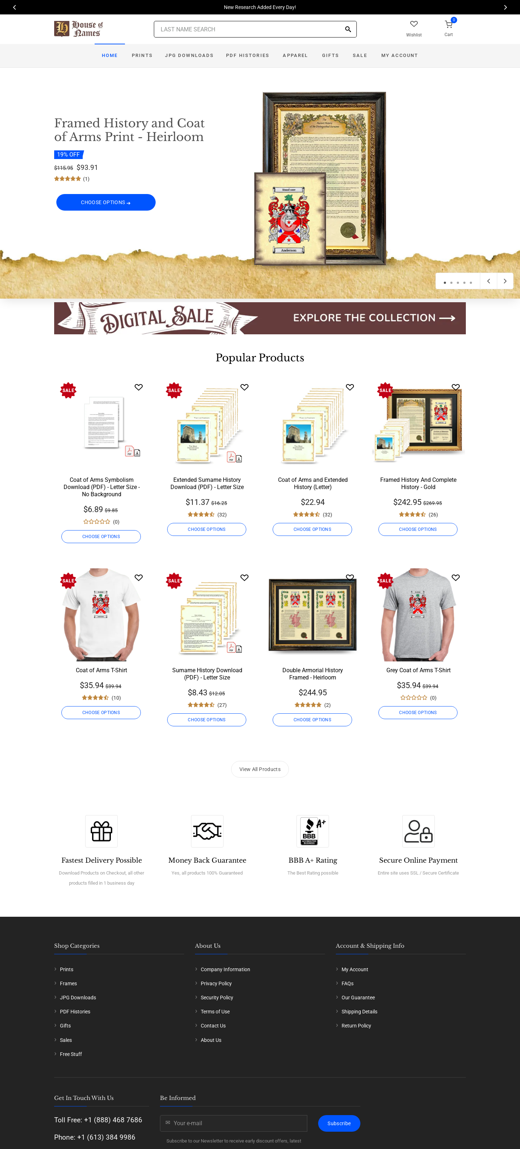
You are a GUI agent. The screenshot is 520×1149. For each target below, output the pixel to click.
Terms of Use (215, 1011)
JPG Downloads (189, 55)
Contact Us (213, 1026)
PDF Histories (247, 55)
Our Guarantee (358, 997)
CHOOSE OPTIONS (106, 202)
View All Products (260, 769)
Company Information (225, 969)
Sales (66, 1040)
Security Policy (217, 997)
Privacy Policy (216, 983)
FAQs (348, 983)
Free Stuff (71, 1054)
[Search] (348, 30)
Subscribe (339, 1123)
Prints (142, 55)
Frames (68, 983)
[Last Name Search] (255, 29)
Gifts (330, 55)
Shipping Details (359, 1011)
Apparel (295, 55)
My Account (400, 55)
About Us (211, 1040)
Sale (360, 55)
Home (110, 55)
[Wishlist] (138, 387)
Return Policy (356, 1026)
